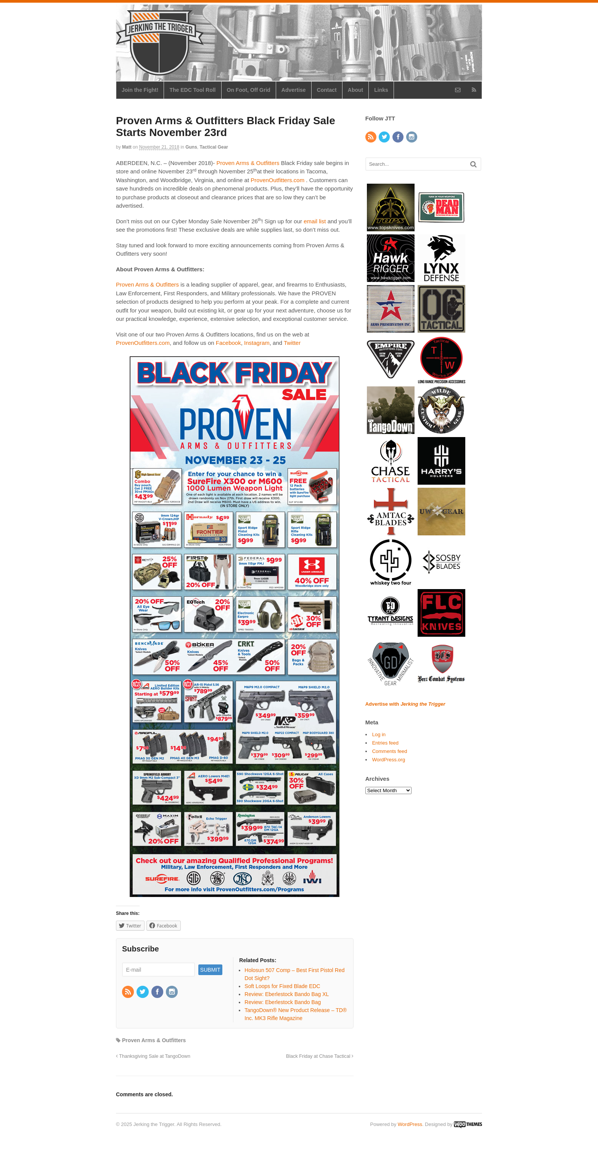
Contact (327, 90)
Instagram (257, 343)
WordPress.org (388, 759)
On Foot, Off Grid (248, 90)
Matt (127, 147)
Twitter (292, 343)
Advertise (293, 90)
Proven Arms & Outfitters (247, 163)
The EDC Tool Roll (192, 90)
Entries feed (385, 743)
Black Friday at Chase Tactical (320, 1056)
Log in (379, 734)
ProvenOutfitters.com (277, 180)
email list (315, 221)
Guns (191, 147)
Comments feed (389, 751)
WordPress (410, 1124)
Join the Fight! (140, 90)
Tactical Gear (214, 147)
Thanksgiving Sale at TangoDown (153, 1056)
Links (381, 90)
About (355, 90)
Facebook (228, 343)
